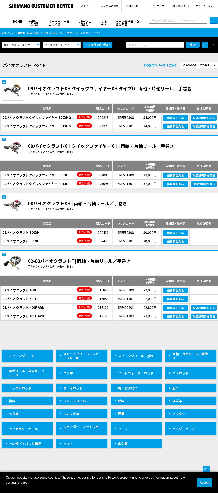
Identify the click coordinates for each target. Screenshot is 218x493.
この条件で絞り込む (97, 44)
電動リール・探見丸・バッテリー (26, 372)
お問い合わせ (133, 6)
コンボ (68, 373)
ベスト (68, 443)
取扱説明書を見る (204, 118)
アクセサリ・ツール (23, 428)
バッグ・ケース (183, 428)
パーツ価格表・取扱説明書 (127, 23)
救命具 (123, 443)
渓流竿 (177, 400)
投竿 (12, 400)
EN (213, 44)
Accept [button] (205, 482)
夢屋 (121, 413)
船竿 (175, 388)
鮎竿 (121, 400)
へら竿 (14, 413)
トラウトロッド (20, 388)
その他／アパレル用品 (25, 443)
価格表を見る (175, 118)
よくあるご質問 (109, 6)
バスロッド (180, 373)
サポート (104, 23)
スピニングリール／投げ (135, 355)
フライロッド (73, 388)
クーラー (124, 428)
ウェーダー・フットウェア (81, 428)
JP (204, 44)
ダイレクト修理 (204, 6)
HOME (17, 21)
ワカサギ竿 (71, 413)
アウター (178, 413)
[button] (6, 487)
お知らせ (86, 6)
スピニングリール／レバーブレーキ (81, 355)
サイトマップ (157, 6)
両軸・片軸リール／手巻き (57, 32)
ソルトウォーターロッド (135, 373)
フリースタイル (74, 400)
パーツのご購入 (85, 23)
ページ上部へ (206, 469)
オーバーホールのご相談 (59, 23)
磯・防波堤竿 (127, 388)
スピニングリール (22, 355)
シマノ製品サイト (180, 6)
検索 (193, 44)
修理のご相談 (33, 23)
